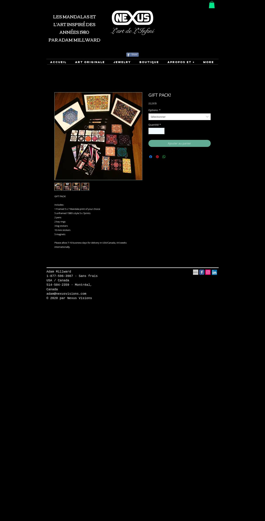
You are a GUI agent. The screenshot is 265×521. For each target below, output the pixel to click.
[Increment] (162, 131)
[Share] (132, 55)
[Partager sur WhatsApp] (164, 157)
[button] (212, 4)
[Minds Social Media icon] (195, 272)
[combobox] (179, 116)
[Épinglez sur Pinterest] (157, 157)
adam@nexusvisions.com (66, 294)
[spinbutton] (156, 131)
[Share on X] (171, 157)
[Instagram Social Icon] (208, 272)
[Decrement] (151, 131)
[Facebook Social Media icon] (201, 272)
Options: (154, 110)
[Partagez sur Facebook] (151, 157)
